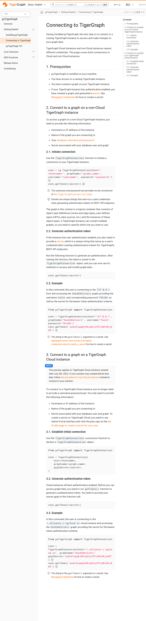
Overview (8, 24)
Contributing (10, 68)
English (38, 4)
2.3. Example (132, 49)
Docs (31, 4)
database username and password (75, 140)
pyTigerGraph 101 (14, 46)
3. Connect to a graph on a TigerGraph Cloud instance (134, 55)
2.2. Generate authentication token (132, 43)
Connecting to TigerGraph (18, 40)
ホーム (117, 4)
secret (96, 93)
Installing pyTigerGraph (17, 35)
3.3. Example (132, 75)
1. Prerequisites (131, 24)
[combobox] (67, 5)
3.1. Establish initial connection (135, 62)
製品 (128, 4)
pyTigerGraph (10, 19)
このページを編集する (134, 12)
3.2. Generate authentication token (132, 69)
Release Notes (11, 63)
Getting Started (11, 29)
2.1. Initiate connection (131, 36)
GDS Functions (11, 57)
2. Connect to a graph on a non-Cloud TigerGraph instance (134, 29)
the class (73, 194)
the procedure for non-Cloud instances (80, 377)
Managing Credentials (63, 97)
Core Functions (11, 52)
